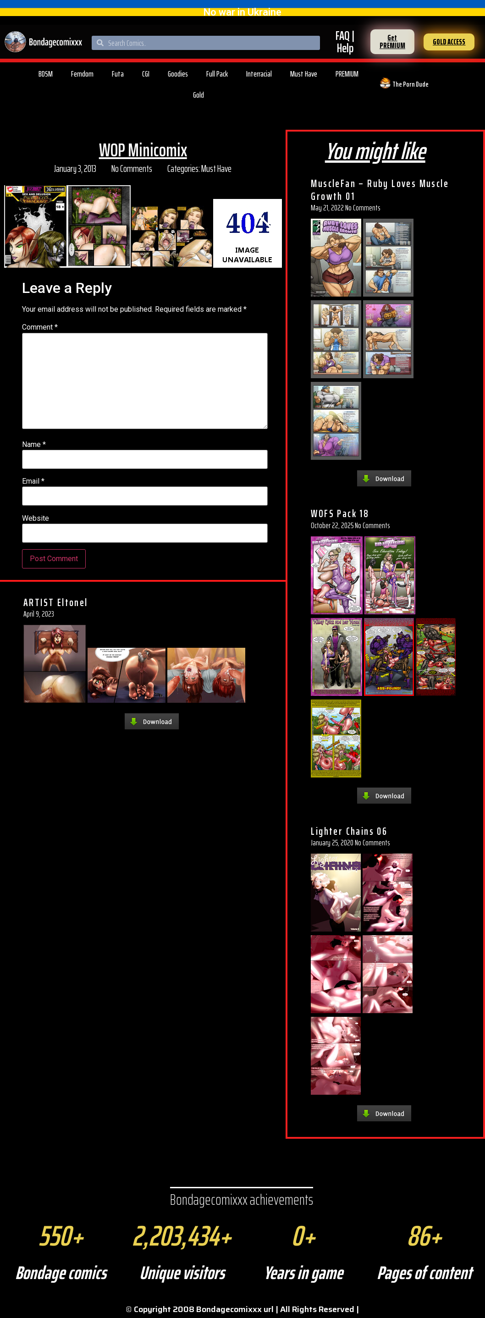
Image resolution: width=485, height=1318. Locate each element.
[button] (392, 41)
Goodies (178, 73)
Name (34, 444)
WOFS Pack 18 (340, 513)
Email (33, 481)
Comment (40, 327)
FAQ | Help (345, 42)
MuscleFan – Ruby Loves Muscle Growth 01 (380, 189)
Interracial (259, 73)
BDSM (46, 73)
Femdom (82, 73)
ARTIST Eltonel (55, 602)
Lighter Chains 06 (349, 831)
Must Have (303, 73)
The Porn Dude (410, 84)
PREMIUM (347, 73)
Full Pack (217, 73)
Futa (118, 73)
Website (35, 518)
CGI (145, 73)
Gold (198, 94)
